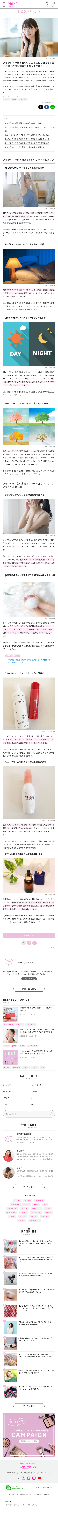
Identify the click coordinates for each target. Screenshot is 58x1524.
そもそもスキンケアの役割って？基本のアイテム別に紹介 (27, 143)
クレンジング (30, 1024)
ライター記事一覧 (29, 979)
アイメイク (6, 1091)
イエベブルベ (36, 1212)
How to (6, 99)
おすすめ (7, 1067)
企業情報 (11, 1494)
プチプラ (26, 1067)
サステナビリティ (31, 1505)
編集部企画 (16, 1067)
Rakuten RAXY (13, 4)
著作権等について (35, 1494)
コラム (4, 1104)
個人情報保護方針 (22, 1494)
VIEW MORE (29, 1186)
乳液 (42, 1067)
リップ (48, 1208)
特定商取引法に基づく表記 (42, 1473)
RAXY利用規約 (10, 1473)
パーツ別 (22, 1046)
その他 (33, 1104)
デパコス (35, 1067)
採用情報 (46, 1494)
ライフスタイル (34, 1220)
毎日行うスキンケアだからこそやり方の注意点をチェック (27, 139)
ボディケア (35, 1091)
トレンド (24, 1208)
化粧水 (12, 1216)
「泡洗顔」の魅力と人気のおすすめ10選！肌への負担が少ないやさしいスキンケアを (29, 661)
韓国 (45, 1204)
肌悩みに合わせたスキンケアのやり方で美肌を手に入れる (27, 135)
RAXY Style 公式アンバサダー (13, 1024)
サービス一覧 (7, 1505)
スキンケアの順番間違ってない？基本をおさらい (24, 123)
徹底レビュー (36, 1208)
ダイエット (44, 1216)
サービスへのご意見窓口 (24, 1473)
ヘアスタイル (11, 1212)
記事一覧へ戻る (29, 989)
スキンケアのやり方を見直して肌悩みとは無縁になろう (26, 147)
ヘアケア (5, 1098)
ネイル (33, 1098)
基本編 (14, 99)
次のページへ (29, 935)
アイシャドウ (12, 1208)
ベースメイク (36, 1085)
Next (52, 947)
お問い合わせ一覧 (19, 1505)
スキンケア (14, 96)
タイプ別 (21, 1220)
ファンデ (33, 1216)
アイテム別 (23, 99)
